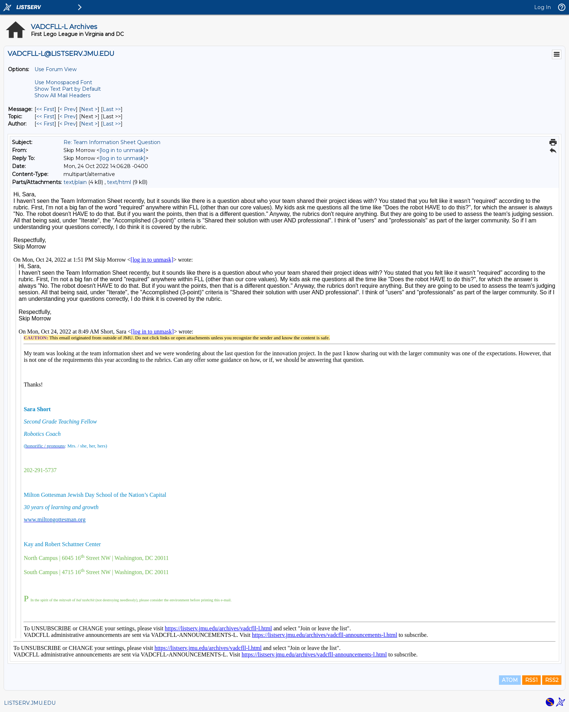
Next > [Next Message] (89, 109)
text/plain (75, 182)
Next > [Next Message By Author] (89, 123)
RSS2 (551, 680)
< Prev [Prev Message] (68, 109)
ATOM (510, 680)
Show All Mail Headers (62, 95)
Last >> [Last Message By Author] (112, 123)
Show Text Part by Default (67, 89)
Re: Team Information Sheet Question (112, 142)
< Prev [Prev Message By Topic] (68, 116)
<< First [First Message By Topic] (45, 116)
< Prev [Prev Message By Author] (68, 123)
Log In (542, 7)
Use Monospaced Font (63, 82)
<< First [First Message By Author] (45, 123)
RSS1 (531, 680)
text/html (119, 182)
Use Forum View (55, 69)
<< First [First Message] (45, 109)
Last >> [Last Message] (112, 109)
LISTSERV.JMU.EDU (30, 703)
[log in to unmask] (122, 150)
